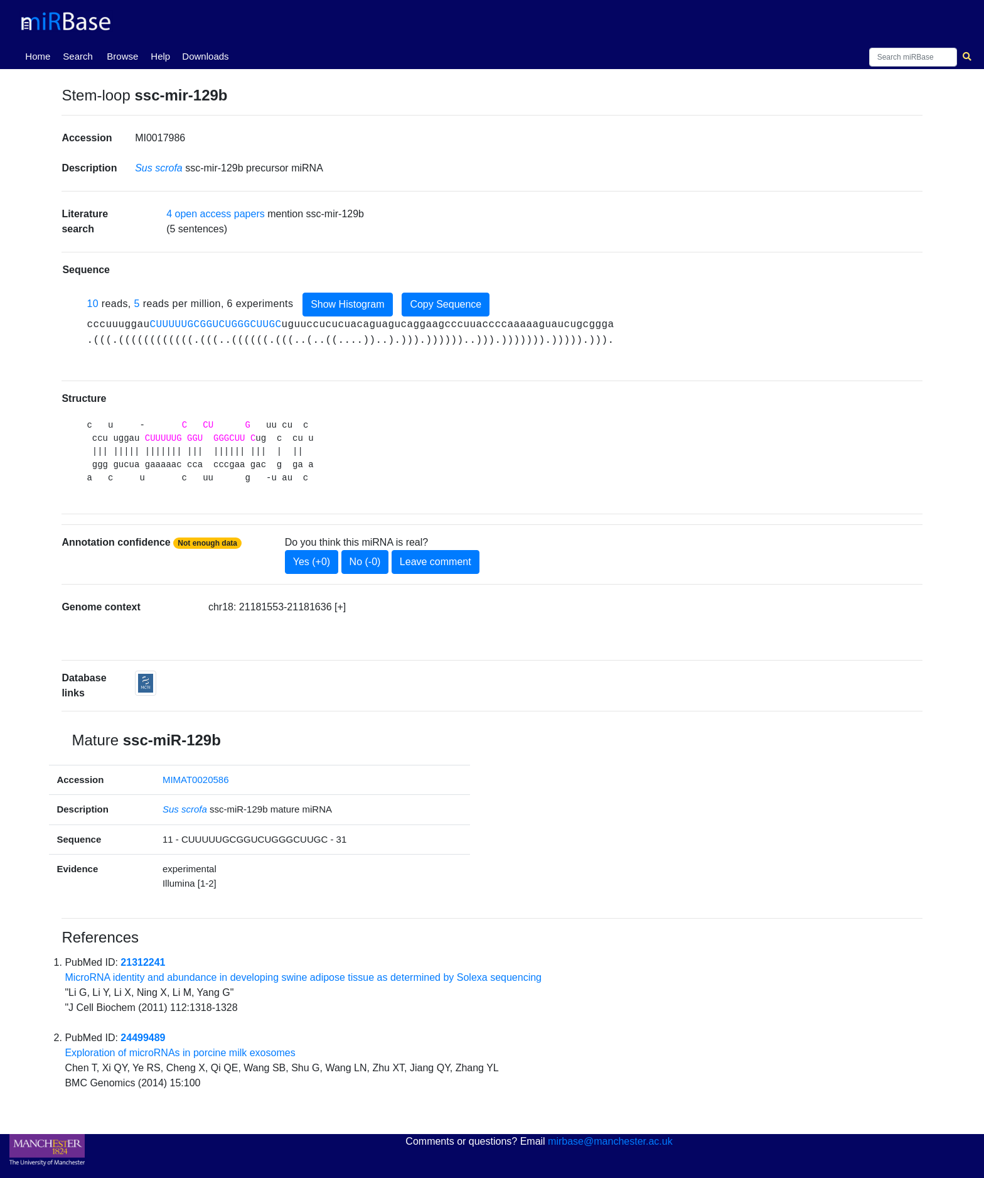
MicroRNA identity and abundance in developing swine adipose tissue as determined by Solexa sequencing (303, 977)
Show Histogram (347, 304)
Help (160, 56)
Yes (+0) (311, 561)
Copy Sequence (445, 304)
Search (78, 56)
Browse (122, 56)
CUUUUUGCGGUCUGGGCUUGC (215, 324)
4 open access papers (215, 213)
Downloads (205, 56)
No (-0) (365, 561)
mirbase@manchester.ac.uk (610, 1141)
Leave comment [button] (435, 561)
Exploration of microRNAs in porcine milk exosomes (180, 1052)
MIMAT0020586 (196, 779)
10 (93, 303)
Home (40, 55)
